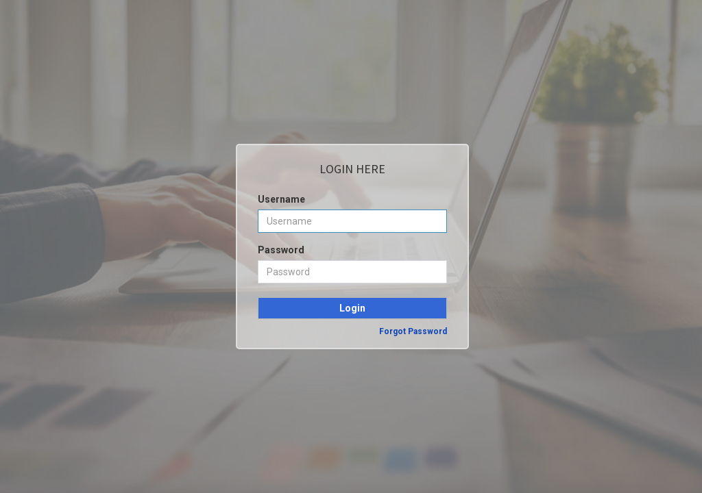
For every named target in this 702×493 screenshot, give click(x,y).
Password (281, 249)
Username (281, 199)
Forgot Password (413, 331)
